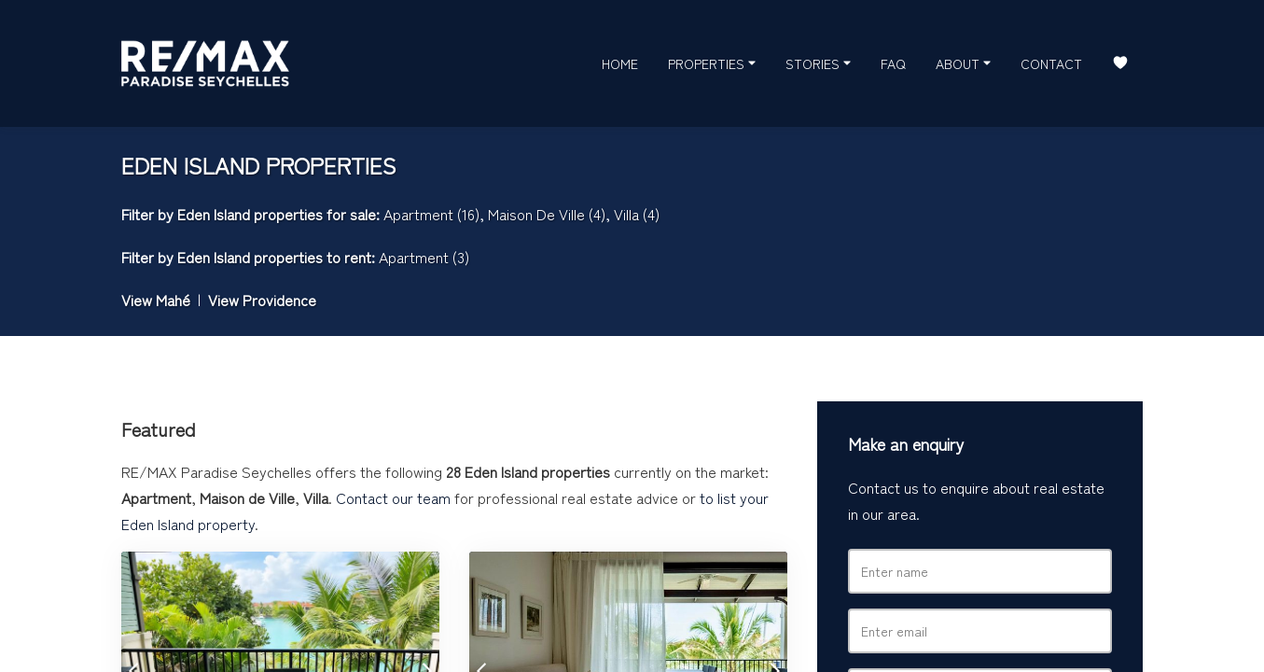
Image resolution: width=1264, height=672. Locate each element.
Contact (1051, 63)
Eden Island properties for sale (276, 213)
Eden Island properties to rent (274, 256)
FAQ (893, 63)
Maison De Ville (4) (546, 213)
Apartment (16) (431, 213)
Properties (712, 62)
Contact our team (393, 497)
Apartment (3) (424, 256)
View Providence (262, 299)
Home (620, 63)
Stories (818, 62)
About (963, 62)
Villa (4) (637, 213)
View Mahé (155, 299)
